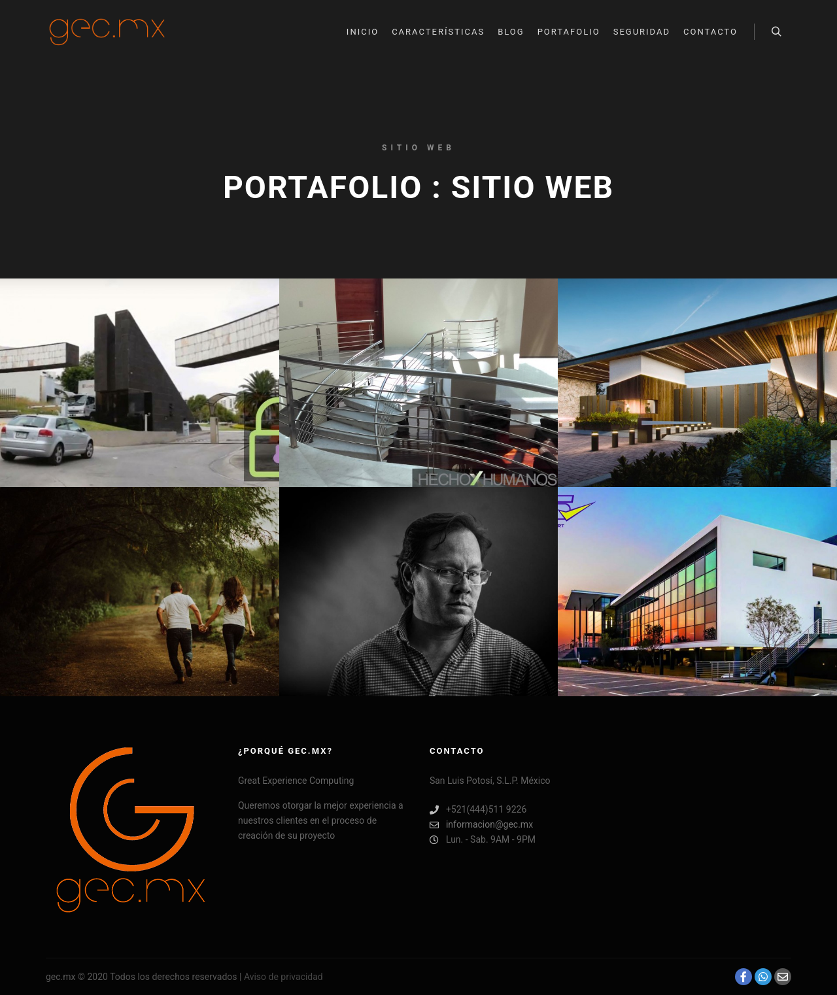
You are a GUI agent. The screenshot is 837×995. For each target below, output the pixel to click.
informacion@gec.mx (481, 824)
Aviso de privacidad (283, 976)
